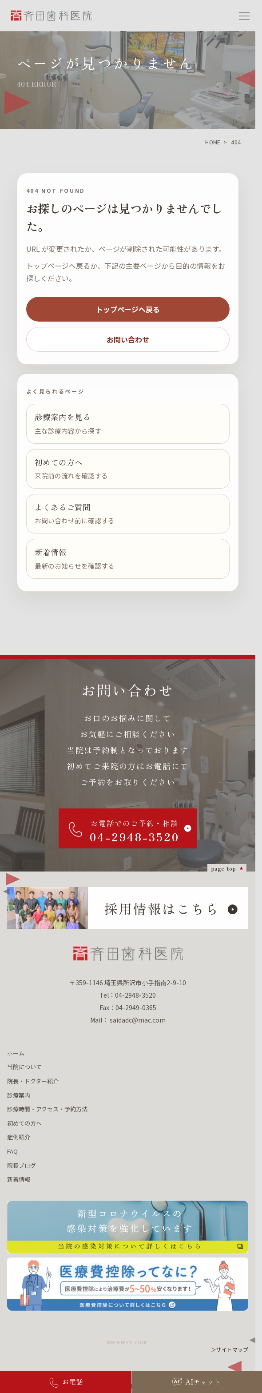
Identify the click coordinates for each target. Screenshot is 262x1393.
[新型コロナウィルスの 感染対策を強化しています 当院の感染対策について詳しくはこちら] (127, 1227)
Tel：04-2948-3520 (127, 995)
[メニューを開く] (244, 15)
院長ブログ (21, 1165)
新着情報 (18, 1179)
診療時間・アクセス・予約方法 (47, 1109)
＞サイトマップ (229, 1349)
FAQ (12, 1151)
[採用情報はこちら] (127, 908)
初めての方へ (24, 1123)
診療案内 (18, 1095)
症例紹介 (18, 1137)
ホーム (15, 1053)
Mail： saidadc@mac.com (128, 1019)
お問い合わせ (128, 339)
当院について (24, 1067)
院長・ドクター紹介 (33, 1081)
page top (223, 868)
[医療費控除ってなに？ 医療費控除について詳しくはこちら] (127, 1284)
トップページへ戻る (128, 309)
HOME (212, 142)
